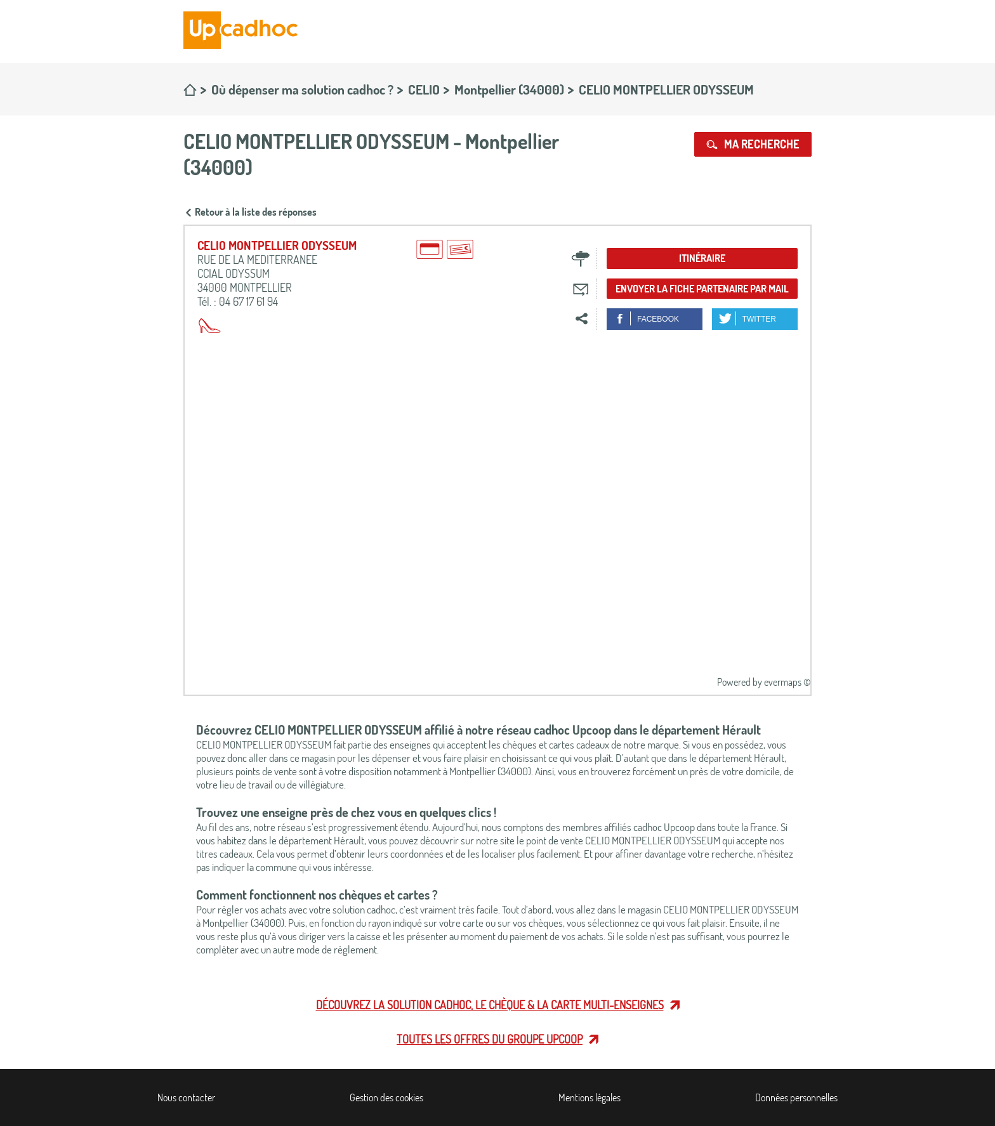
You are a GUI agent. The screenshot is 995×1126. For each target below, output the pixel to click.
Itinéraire (702, 258)
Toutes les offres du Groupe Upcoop (490, 1039)
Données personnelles (796, 1097)
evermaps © (787, 682)
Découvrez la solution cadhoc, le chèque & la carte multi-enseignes (490, 1005)
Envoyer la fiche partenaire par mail (702, 288)
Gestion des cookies (386, 1097)
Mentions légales (589, 1097)
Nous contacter (186, 1097)
